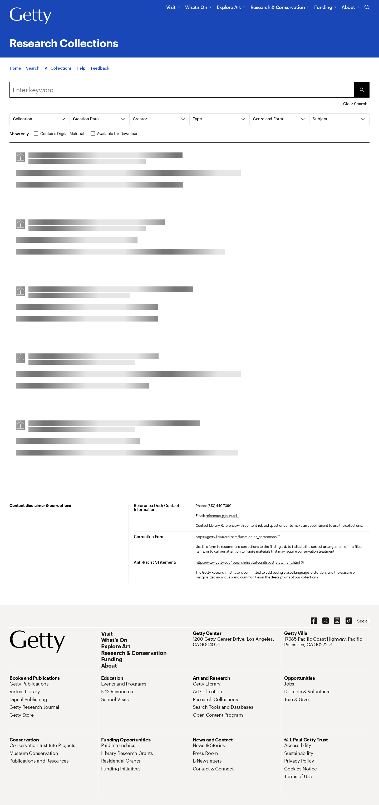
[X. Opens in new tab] (325, 620)
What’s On (196, 7)
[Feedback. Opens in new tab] (100, 68)
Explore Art (229, 7)
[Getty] (30, 16)
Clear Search (355, 103)
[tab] (40, 119)
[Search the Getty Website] (367, 7)
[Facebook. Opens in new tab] (314, 620)
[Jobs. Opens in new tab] (289, 684)
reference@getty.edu (222, 516)
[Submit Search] (362, 90)
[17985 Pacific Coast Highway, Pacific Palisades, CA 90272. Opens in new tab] (327, 642)
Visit (171, 7)
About (348, 7)
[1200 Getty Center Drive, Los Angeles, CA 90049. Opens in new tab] (235, 642)
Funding (323, 7)
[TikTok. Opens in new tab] (349, 620)
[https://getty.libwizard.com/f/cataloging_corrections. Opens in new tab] (238, 537)
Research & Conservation (277, 7)
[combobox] (181, 90)
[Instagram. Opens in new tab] (337, 620)
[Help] (81, 68)
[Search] (32, 68)
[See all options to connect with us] (363, 621)
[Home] (15, 68)
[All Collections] (58, 68)
